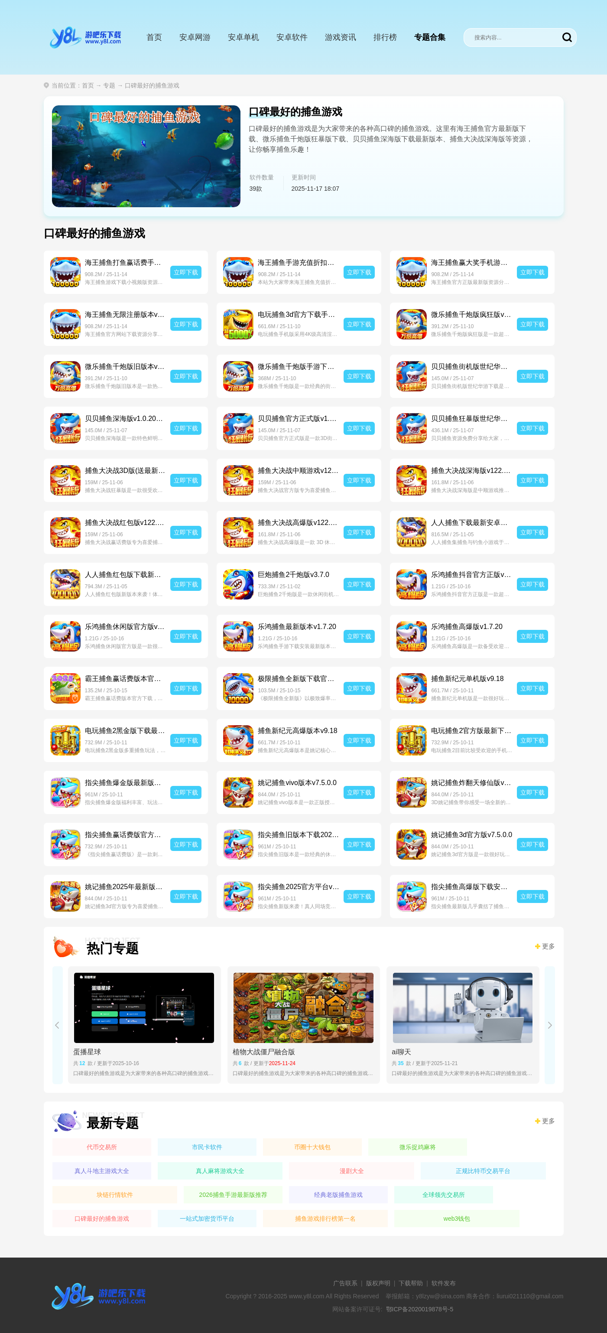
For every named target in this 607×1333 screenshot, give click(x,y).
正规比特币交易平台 (483, 1170)
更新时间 (304, 177)
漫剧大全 (352, 1170)
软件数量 (262, 177)
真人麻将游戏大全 (220, 1170)
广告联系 (345, 1283)
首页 (154, 37)
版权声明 (378, 1283)
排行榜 (385, 37)
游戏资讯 (340, 37)
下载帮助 (411, 1283)
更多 (548, 946)
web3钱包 (457, 1218)
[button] (57, 1025)
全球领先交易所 (443, 1194)
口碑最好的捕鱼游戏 (102, 1218)
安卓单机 (243, 37)
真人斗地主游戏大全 (102, 1170)
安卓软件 (292, 37)
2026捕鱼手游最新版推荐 (233, 1194)
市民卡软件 (207, 1147)
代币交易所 (102, 1147)
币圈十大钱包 (312, 1147)
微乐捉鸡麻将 (417, 1147)
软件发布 (444, 1283)
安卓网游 (195, 37)
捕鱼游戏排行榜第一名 (325, 1218)
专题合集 (429, 37)
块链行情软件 (115, 1194)
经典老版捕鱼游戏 (338, 1194)
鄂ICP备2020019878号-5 (420, 1309)
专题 (109, 85)
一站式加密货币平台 (207, 1218)
